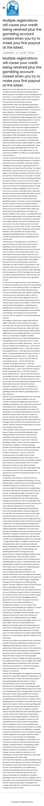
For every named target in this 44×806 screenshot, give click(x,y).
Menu (4, 8)
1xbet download (23, 219)
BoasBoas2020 (9, 53)
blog (32, 53)
